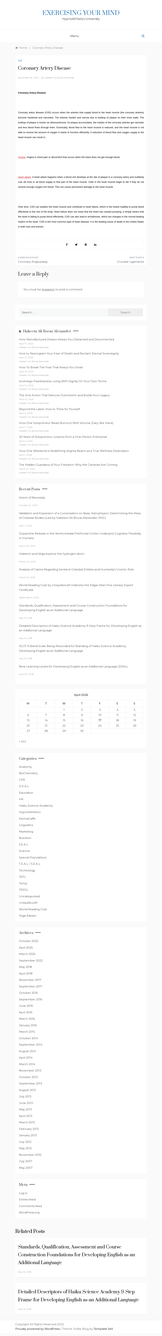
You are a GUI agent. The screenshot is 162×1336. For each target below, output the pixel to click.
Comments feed (30, 1206)
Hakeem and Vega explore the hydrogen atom (51, 553)
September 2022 (31, 960)
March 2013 (27, 1122)
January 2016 (28, 1025)
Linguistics (26, 825)
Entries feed (27, 1199)
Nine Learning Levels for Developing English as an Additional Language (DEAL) (73, 666)
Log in (23, 1193)
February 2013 (29, 1129)
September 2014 (30, 1044)
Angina (21, 157)
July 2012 (25, 1142)
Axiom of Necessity (32, 497)
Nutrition (25, 838)
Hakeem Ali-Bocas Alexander (47, 331)
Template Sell (103, 1329)
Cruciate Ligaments (130, 261)
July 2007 (25, 1161)
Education (26, 792)
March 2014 (27, 1064)
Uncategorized (29, 896)
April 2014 (25, 1057)
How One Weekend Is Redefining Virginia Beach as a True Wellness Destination (74, 451)
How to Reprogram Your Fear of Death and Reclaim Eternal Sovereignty (69, 353)
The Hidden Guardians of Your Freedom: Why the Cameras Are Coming (68, 464)
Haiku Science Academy (36, 805)
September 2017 (30, 986)
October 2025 (28, 941)
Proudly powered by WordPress (37, 1329)
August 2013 (27, 1090)
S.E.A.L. (24, 844)
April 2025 (26, 947)
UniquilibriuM (28, 902)
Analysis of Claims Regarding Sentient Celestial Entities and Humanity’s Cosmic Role (76, 569)
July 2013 (25, 1096)
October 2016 (28, 993)
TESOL (23, 889)
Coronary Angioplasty (33, 261)
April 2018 (25, 973)
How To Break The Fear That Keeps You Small (51, 367)
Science (24, 851)
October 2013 (28, 1077)
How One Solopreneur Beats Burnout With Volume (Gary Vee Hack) (66, 423)
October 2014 (28, 1038)
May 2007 (25, 1167)
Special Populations (32, 857)
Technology (27, 870)
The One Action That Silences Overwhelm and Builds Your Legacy (64, 395)
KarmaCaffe (27, 818)
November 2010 (30, 1155)
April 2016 (25, 1012)
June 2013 (26, 1103)
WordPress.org (29, 1212)
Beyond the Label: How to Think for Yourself (49, 409)
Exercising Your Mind (81, 13)
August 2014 (27, 1051)
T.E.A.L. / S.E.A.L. (30, 864)
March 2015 (27, 1031)
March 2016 (27, 1018)
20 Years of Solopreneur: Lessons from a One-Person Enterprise (63, 437)
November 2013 (30, 1070)
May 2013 (25, 1109)
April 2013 (25, 1116)
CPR (22, 779)
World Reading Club (33, 909)
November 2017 (30, 980)
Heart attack (24, 177)
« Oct (22, 741)
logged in (48, 289)
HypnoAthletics (29, 812)
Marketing (26, 831)
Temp (23, 883)
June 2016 (26, 1005)
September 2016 (30, 999)
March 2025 (27, 954)
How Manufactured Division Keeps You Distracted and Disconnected (66, 339)
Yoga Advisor (27, 915)
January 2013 (28, 1135)
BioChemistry (28, 773)
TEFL (22, 877)
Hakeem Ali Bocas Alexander (59, 77)
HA (20, 60)
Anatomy (25, 767)
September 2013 (30, 1083)
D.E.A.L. (24, 786)
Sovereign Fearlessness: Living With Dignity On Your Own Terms (62, 381)
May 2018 (25, 967)
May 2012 (25, 1148)
